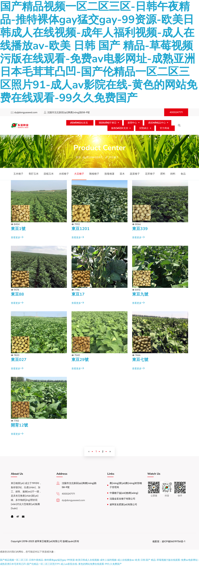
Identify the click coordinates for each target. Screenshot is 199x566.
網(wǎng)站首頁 (79, 122)
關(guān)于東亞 (107, 122)
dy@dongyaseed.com (25, 112)
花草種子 (150, 173)
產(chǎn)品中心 (157, 122)
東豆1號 (18, 228)
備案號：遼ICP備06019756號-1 (168, 541)
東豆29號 (80, 359)
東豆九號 (140, 294)
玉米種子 (18, 173)
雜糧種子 (94, 173)
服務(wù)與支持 (119, 128)
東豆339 (140, 228)
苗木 (122, 173)
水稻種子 (64, 173)
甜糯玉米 (49, 173)
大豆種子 (114, 157)
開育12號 (19, 425)
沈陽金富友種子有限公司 (122, 498)
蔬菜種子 (135, 173)
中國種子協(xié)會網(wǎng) (124, 493)
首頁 (78, 157)
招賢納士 (144, 128)
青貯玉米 (34, 173)
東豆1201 (81, 228)
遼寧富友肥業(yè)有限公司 (123, 504)
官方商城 (164, 128)
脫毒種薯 (109, 173)
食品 (183, 173)
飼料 (172, 173)
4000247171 (176, 112)
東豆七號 (140, 359)
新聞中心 (132, 122)
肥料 (162, 173)
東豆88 (17, 294)
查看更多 (17, 237)
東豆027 (18, 359)
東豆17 (78, 294)
